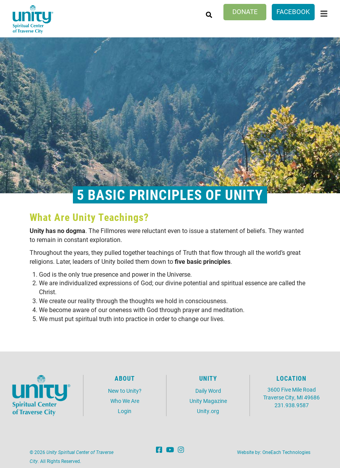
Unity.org (208, 411)
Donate (245, 11)
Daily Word (208, 390)
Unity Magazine (208, 400)
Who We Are (124, 400)
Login (124, 411)
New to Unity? (125, 390)
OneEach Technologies (286, 452)
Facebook (293, 11)
